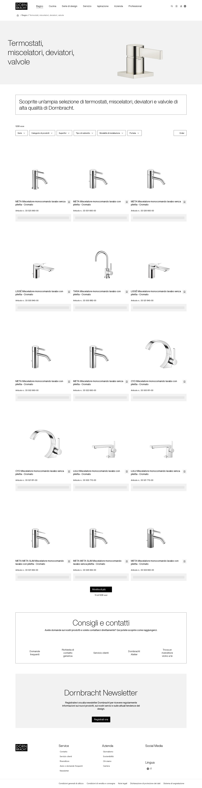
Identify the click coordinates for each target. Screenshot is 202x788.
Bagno (25, 15)
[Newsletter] (64, 770)
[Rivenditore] (64, 761)
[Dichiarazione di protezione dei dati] (145, 783)
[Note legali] (122, 783)
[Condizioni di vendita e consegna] (101, 783)
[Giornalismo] (108, 751)
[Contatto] (63, 751)
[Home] (21, 6)
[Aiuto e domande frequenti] (71, 766)
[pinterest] (157, 752)
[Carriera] (106, 766)
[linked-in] (166, 752)
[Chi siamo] (107, 761)
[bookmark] (69, 202)
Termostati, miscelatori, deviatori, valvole (46, 15)
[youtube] (147, 752)
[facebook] (161, 752)
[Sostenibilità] (108, 756)
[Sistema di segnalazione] (173, 783)
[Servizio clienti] (66, 756)
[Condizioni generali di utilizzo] (71, 783)
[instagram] (152, 752)
